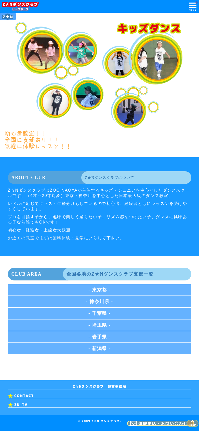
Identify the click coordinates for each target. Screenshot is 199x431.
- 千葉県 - (99, 313)
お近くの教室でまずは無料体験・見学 (46, 238)
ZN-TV (21, 404)
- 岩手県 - (99, 337)
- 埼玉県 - (99, 325)
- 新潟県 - (99, 348)
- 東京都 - (99, 290)
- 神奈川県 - (99, 301)
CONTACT (24, 395)
